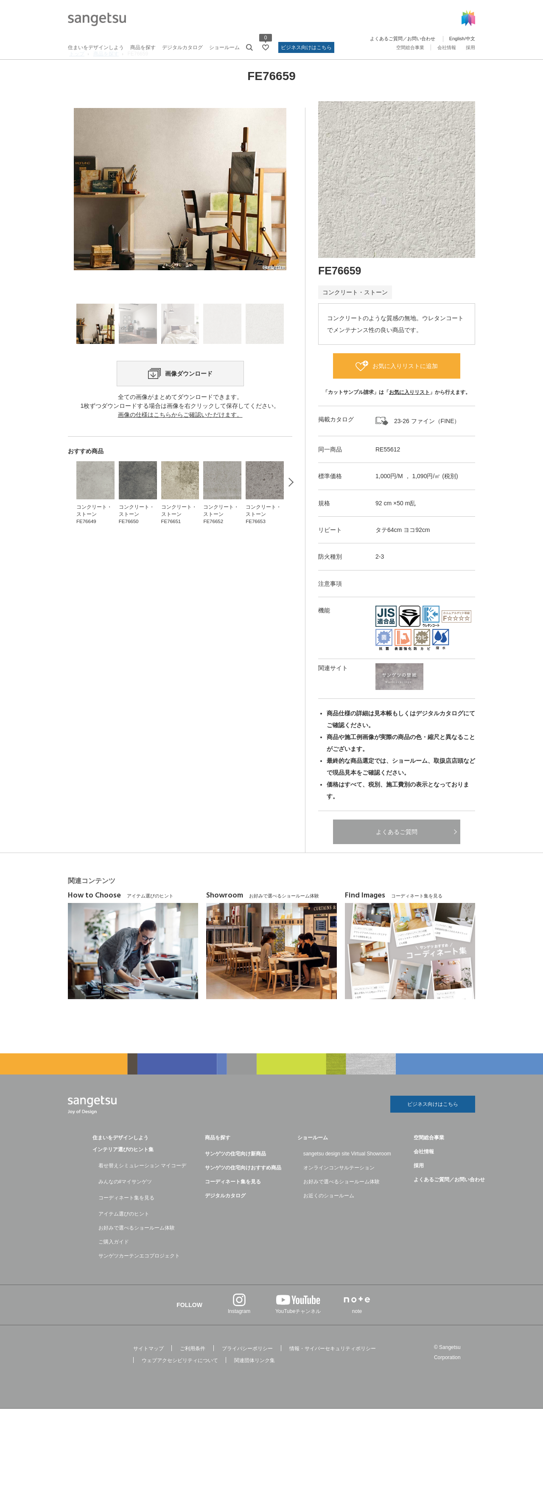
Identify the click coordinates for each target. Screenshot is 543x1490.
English (457, 38)
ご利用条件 (192, 1371)
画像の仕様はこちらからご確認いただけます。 (180, 482)
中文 (470, 38)
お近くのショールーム (328, 1218)
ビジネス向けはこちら (306, 47)
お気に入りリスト (409, 412)
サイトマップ (148, 1371)
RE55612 (387, 468)
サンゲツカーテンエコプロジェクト (139, 1278)
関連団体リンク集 (254, 1382)
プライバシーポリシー (247, 1371)
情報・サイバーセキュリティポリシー (332, 1371)
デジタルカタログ (182, 47)
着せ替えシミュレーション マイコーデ (142, 1188)
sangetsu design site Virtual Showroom (347, 1176)
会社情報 (446, 47)
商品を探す (143, 47)
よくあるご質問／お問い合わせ (402, 38)
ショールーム (224, 47)
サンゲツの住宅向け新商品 (235, 1176)
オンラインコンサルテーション (339, 1190)
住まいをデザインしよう (96, 47)
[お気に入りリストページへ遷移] (265, 47)
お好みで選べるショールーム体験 (136, 1250)
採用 (470, 47)
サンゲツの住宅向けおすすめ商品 (243, 1190)
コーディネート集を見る (126, 1220)
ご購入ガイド (113, 1264)
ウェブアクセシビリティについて (180, 1382)
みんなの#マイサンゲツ (125, 1204)
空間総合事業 (410, 47)
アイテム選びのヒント (123, 1236)
